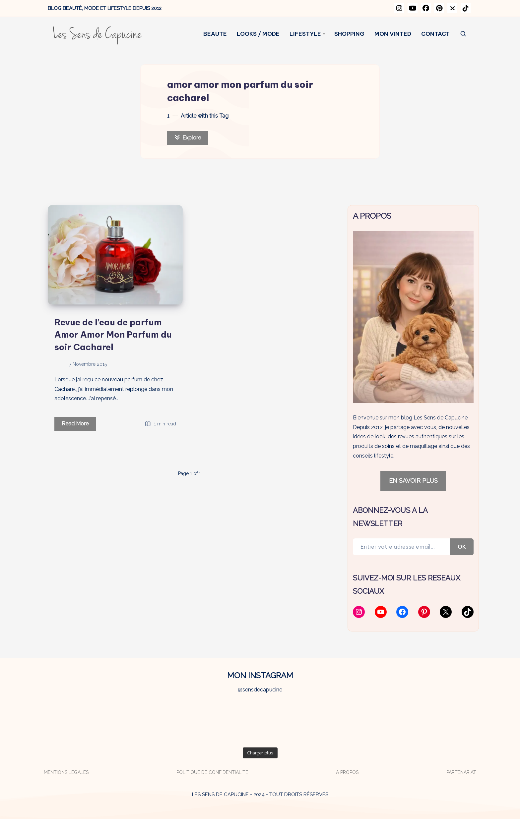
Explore (187, 138)
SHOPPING (349, 33)
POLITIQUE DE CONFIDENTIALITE (212, 772)
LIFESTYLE (305, 33)
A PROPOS (347, 772)
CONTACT (435, 33)
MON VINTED (392, 33)
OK (462, 546)
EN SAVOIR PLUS (413, 480)
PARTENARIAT (461, 772)
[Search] (463, 33)
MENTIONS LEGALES (66, 772)
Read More (79, 425)
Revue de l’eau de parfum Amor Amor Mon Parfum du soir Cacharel (113, 335)
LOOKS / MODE (258, 33)
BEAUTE (215, 33)
